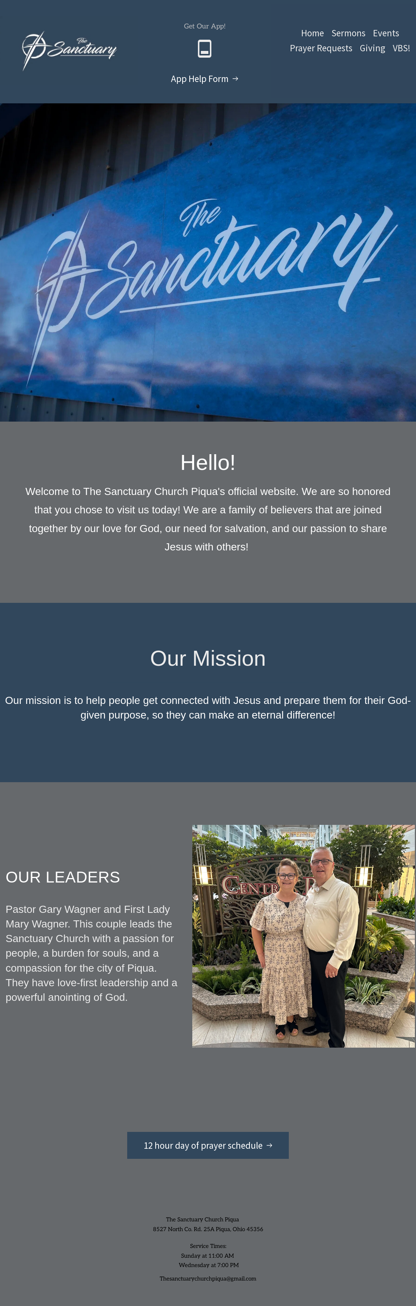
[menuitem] (312, 32)
